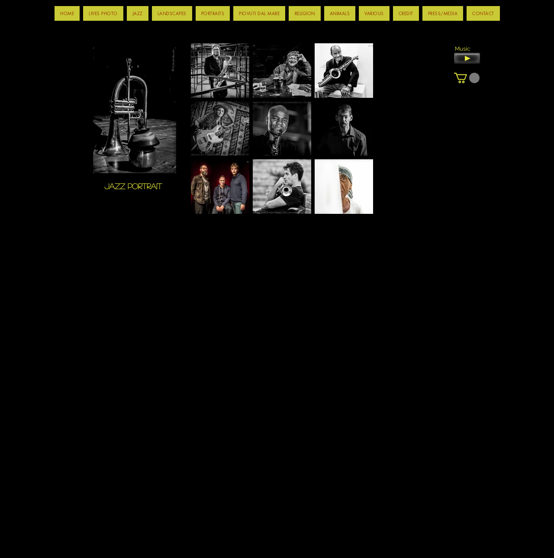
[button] (137, 13)
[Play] (467, 58)
